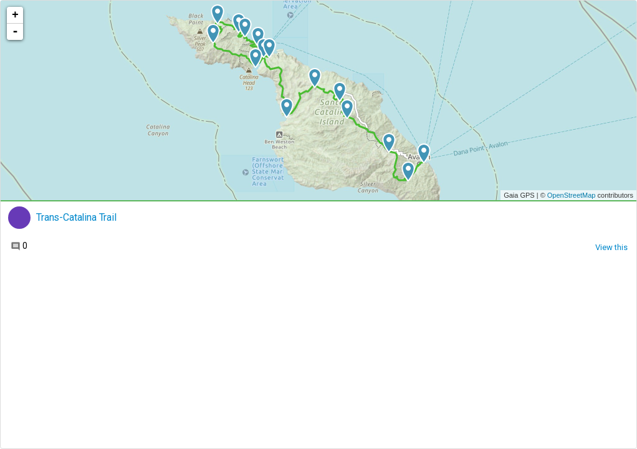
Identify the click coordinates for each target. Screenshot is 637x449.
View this (611, 247)
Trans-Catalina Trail (76, 218)
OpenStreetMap (571, 195)
